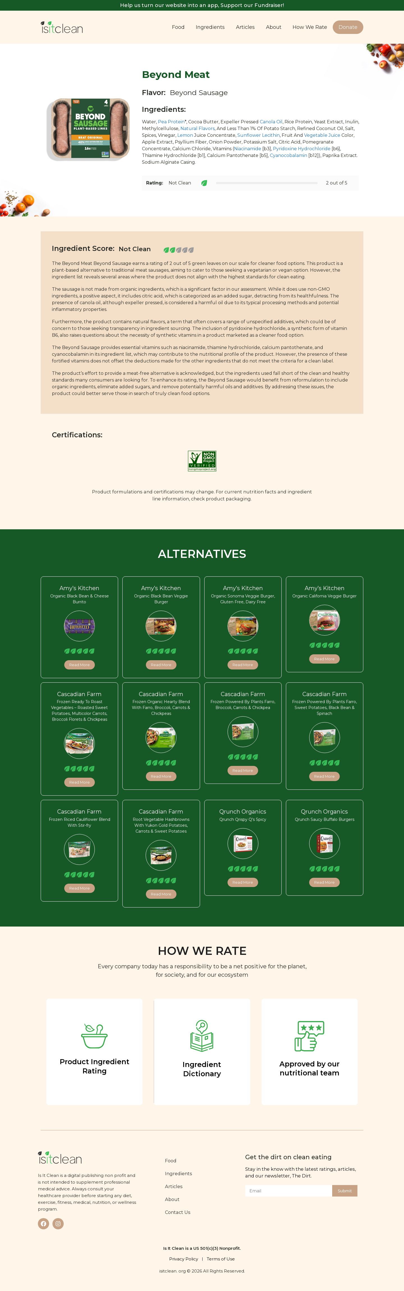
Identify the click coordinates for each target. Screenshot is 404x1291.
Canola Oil (271, 121)
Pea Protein (171, 121)
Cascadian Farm (79, 694)
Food (178, 27)
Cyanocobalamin (288, 155)
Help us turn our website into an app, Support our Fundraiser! (202, 5)
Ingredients (210, 27)
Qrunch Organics (242, 811)
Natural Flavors (197, 128)
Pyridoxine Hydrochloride (301, 148)
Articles (245, 27)
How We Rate (310, 27)
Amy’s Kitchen (79, 588)
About (273, 27)
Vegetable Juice (322, 135)
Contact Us (179, 1212)
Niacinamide (247, 148)
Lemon (185, 135)
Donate (348, 27)
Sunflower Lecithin (258, 135)
